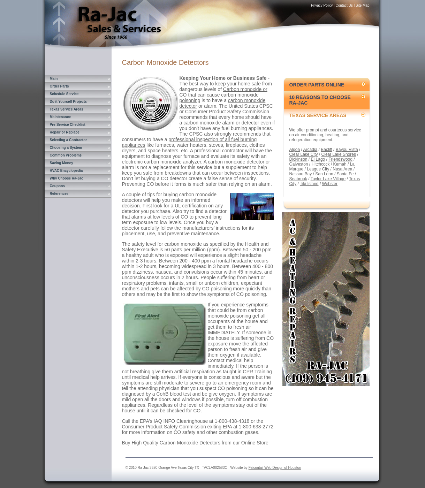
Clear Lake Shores (338, 154)
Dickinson (298, 159)
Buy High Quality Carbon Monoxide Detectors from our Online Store (195, 442)
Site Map (362, 5)
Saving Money (61, 163)
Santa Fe (345, 173)
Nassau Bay (300, 173)
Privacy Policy (322, 5)
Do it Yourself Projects (68, 102)
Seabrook (298, 178)
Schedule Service (64, 94)
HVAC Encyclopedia (66, 171)
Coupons (57, 186)
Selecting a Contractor (68, 140)
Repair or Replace (64, 132)
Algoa (294, 149)
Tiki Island (309, 183)
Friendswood (340, 159)
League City (318, 169)
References (59, 194)
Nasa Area (342, 169)
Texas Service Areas (66, 109)
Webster (329, 183)
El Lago (318, 159)
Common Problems (66, 155)
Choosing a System (66, 148)
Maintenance (60, 117)
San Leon (324, 173)
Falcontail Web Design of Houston (275, 468)
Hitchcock (321, 164)
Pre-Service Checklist (67, 125)
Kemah (340, 164)
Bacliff (326, 149)
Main (54, 79)
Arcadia (310, 149)
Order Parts (59, 86)
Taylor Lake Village (328, 178)
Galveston (298, 164)
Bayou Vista (347, 149)
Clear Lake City (303, 154)
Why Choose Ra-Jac (66, 178)
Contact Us (343, 5)
